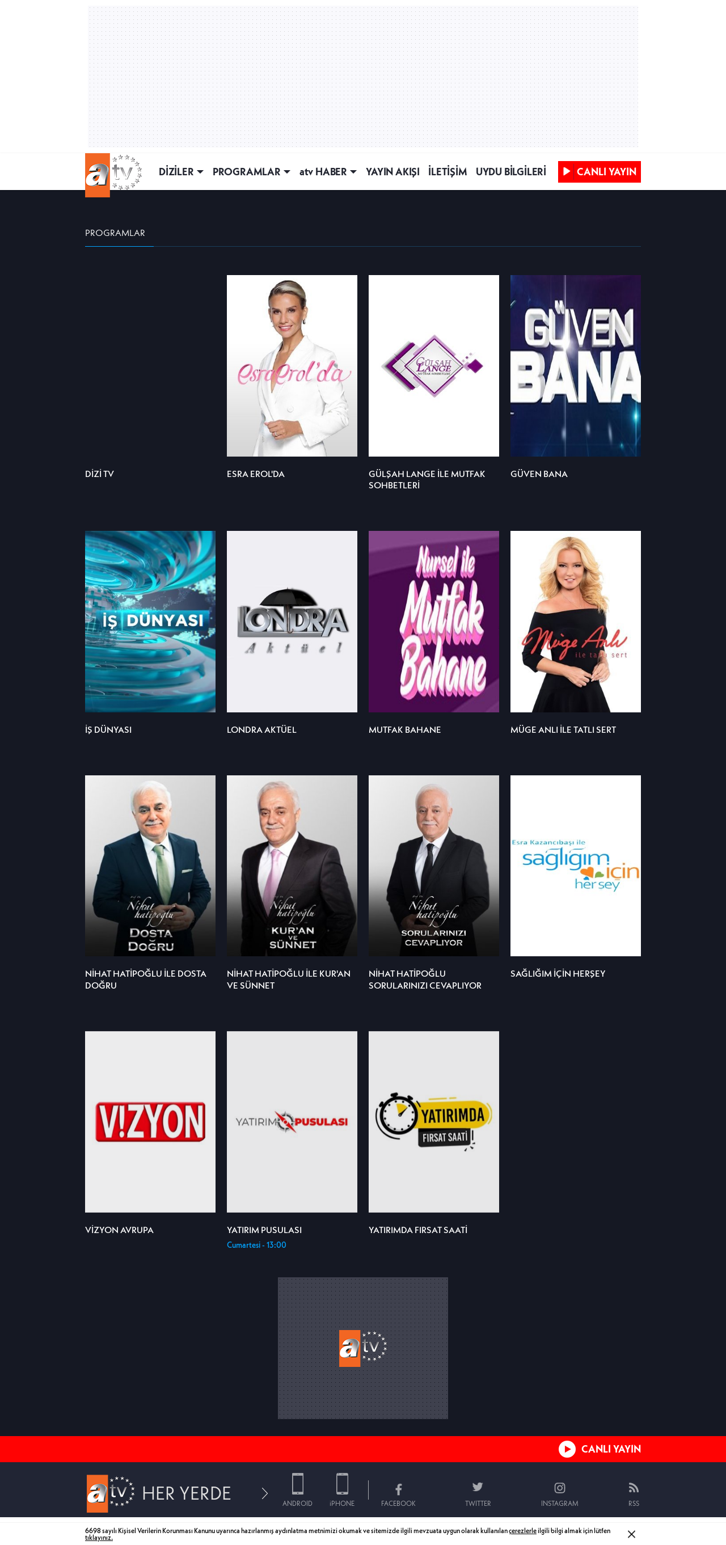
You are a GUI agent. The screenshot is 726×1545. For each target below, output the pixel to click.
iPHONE (342, 1503)
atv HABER (323, 171)
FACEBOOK (398, 1503)
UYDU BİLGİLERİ (511, 171)
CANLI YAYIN (611, 1448)
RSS (633, 1503)
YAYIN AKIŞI (393, 171)
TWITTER (478, 1503)
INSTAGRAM (560, 1503)
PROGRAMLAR (247, 171)
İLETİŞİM (447, 171)
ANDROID (297, 1503)
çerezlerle (523, 1530)
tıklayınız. (99, 1537)
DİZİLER (176, 171)
